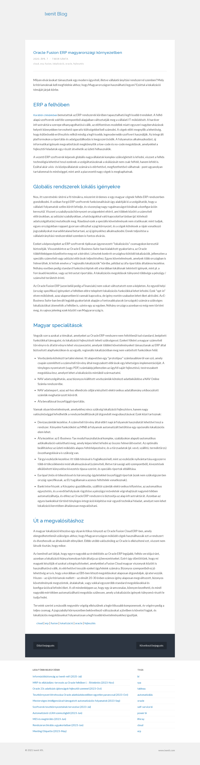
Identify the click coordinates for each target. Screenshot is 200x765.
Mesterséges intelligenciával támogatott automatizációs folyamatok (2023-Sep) (76, 707)
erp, (43, 71)
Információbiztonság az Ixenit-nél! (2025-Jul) (57, 683)
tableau (141, 695)
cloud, (37, 71)
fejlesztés (81, 71)
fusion (55, 630)
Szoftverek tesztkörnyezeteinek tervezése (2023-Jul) (62, 713)
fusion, (50, 71)
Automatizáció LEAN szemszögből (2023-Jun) (57, 719)
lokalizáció (67, 630)
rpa (139, 689)
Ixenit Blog (71, 11)
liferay (140, 725)
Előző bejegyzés (46, 652)
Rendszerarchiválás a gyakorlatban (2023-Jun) (58, 732)
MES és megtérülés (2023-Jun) (49, 725)
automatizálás (145, 701)
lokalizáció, (60, 71)
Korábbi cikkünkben (45, 122)
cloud (39, 630)
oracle (80, 630)
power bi (142, 719)
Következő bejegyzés (151, 652)
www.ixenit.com (167, 757)
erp (47, 630)
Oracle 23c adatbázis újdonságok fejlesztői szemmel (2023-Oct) (67, 695)
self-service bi (145, 713)
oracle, (71, 71)
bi (138, 683)
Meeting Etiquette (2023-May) (50, 738)
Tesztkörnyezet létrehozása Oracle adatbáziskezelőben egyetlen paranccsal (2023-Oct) (80, 701)
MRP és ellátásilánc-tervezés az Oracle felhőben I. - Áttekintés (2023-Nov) (73, 689)
